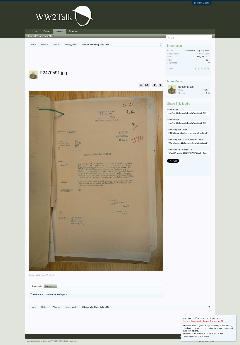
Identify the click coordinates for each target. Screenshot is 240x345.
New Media (49, 36)
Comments (37, 286)
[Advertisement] (96, 59)
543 (208, 93)
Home (35, 31)
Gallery (59, 31)
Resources (73, 31)
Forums (46, 31)
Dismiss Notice (233, 317)
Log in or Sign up (202, 3)
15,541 (206, 90)
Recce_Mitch (34, 275)
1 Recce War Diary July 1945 (196, 50)
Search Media (34, 36)
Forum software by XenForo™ (51, 341)
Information (50, 286)
